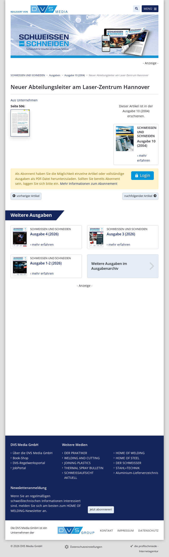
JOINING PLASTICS (77, 463)
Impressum (125, 530)
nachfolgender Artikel (140, 196)
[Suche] (136, 8)
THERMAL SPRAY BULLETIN (83, 468)
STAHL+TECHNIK (128, 468)
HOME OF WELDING (130, 453)
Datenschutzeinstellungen (86, 547)
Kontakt (106, 530)
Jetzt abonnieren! (101, 509)
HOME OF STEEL (127, 458)
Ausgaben (54, 75)
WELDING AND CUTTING (82, 458)
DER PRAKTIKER (75, 453)
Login (142, 175)
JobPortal (19, 468)
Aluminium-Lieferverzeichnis (137, 473)
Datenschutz (148, 530)
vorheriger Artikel (26, 196)
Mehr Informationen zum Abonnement (88, 183)
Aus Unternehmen (24, 100)
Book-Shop (20, 458)
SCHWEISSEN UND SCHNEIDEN (28, 75)
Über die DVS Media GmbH (32, 453)
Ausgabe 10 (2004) (74, 75)
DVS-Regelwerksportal (29, 463)
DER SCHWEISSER (128, 463)
